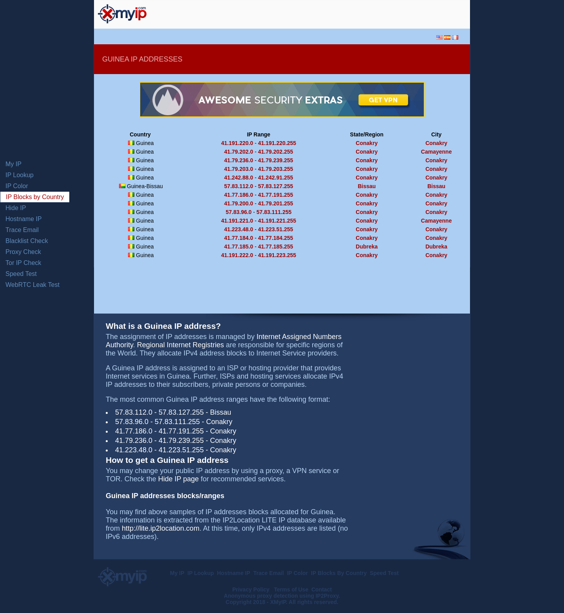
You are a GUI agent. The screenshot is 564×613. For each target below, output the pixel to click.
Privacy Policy (251, 589)
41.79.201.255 (275, 203)
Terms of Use (291, 589)
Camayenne (436, 152)
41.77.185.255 (275, 246)
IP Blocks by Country (35, 197)
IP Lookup (19, 175)
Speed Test (21, 273)
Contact (321, 589)
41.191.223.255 (277, 255)
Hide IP (15, 208)
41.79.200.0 (238, 203)
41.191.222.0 (237, 255)
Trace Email (22, 230)
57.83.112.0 (238, 186)
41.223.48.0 (238, 229)
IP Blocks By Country (339, 573)
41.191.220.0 (237, 143)
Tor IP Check (23, 262)
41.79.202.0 (238, 152)
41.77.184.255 (275, 238)
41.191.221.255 (277, 221)
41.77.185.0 (238, 246)
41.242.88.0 (238, 177)
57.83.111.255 (274, 212)
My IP (13, 164)
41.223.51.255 (275, 229)
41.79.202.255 (275, 152)
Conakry (367, 143)
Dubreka (367, 246)
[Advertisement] (374, 13)
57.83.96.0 (238, 212)
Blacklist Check (26, 241)
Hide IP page (178, 479)
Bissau (367, 186)
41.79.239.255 (275, 160)
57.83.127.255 (275, 186)
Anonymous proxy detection (261, 596)
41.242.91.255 (275, 177)
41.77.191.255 (275, 195)
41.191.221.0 (237, 221)
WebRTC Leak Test (32, 284)
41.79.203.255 (275, 169)
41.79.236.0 (238, 160)
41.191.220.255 (277, 143)
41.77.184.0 (238, 238)
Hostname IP (23, 219)
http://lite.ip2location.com (160, 528)
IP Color (16, 186)
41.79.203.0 (238, 169)
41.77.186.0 (238, 195)
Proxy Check (23, 251)
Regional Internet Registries (180, 345)
